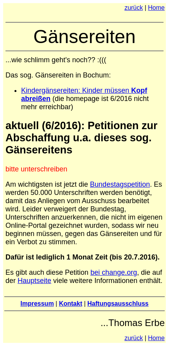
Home (156, 7)
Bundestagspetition (120, 184)
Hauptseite (34, 281)
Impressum (37, 303)
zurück (133, 7)
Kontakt (71, 303)
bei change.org (113, 272)
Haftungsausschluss (117, 303)
